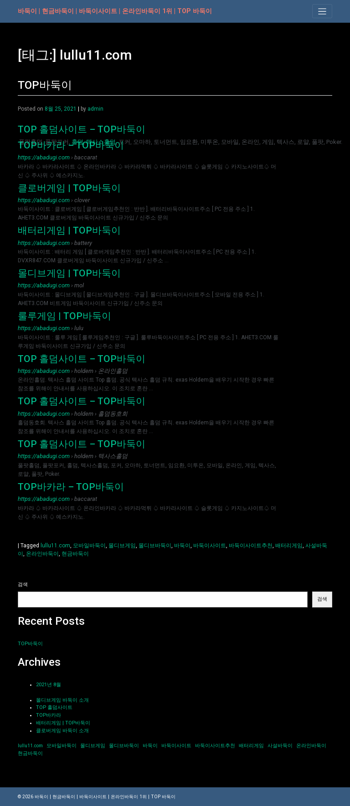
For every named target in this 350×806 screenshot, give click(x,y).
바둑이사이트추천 (251, 545)
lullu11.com (55, 545)
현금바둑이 (75, 554)
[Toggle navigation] (322, 11)
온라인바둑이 (42, 554)
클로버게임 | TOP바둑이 (69, 188)
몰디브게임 (122, 545)
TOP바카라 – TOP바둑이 (71, 145)
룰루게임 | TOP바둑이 (64, 316)
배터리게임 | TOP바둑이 (69, 230)
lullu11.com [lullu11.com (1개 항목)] (30, 746)
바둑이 (182, 545)
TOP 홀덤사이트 (54, 707)
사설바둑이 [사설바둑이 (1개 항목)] (280, 746)
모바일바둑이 (89, 545)
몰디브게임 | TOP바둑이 (69, 273)
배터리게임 (289, 545)
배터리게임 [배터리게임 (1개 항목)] (251, 746)
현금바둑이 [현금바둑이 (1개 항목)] (30, 753)
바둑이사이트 (209, 545)
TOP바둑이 (45, 85)
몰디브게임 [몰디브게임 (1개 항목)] (92, 746)
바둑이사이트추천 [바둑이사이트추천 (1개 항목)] (215, 746)
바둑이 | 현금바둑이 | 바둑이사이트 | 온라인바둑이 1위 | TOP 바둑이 (115, 11)
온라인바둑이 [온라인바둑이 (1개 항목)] (311, 746)
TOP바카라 (48, 715)
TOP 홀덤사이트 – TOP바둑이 (81, 129)
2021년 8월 (48, 685)
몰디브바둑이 (155, 545)
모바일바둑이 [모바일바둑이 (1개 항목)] (61, 746)
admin (95, 109)
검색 (23, 584)
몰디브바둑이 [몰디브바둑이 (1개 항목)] (124, 746)
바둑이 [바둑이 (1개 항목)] (150, 746)
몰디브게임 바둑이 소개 (62, 700)
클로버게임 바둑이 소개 (62, 731)
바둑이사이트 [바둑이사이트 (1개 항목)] (176, 746)
